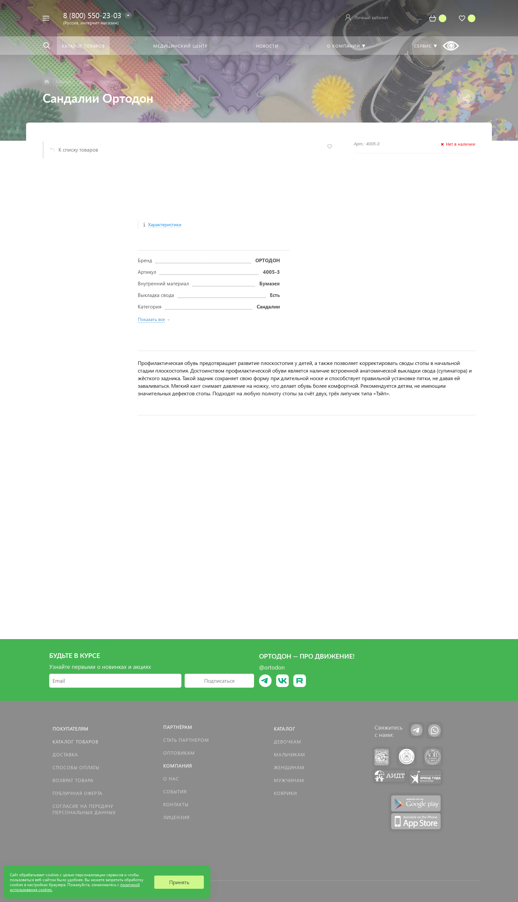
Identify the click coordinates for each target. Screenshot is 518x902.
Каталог (284, 729)
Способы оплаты (76, 767)
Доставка (65, 754)
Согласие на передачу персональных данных (84, 809)
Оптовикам (179, 753)
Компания (177, 766)
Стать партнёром (186, 740)
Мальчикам (289, 754)
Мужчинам (289, 780)
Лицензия (176, 817)
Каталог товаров (75, 742)
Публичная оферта (77, 793)
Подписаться (219, 680)
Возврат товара (73, 780)
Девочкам (287, 742)
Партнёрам (177, 727)
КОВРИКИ (285, 793)
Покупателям (71, 729)
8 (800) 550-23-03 (92, 15)
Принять (179, 882)
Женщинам (289, 767)
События (175, 791)
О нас (171, 779)
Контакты (176, 804)
